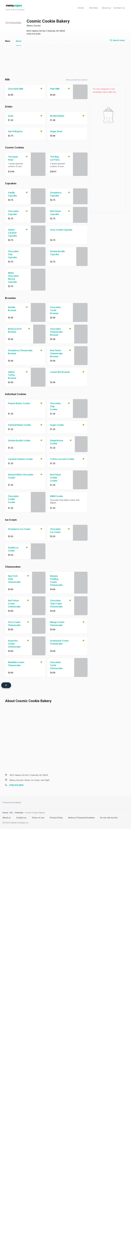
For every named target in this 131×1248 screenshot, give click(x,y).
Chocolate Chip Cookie (55, 406)
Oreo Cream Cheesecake (14, 623)
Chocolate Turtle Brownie (55, 310)
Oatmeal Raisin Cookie (19, 425)
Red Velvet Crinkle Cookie (55, 477)
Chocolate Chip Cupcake (13, 254)
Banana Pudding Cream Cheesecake (56, 580)
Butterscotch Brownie (15, 330)
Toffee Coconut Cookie (62, 459)
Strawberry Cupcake (55, 194)
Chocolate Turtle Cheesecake (56, 665)
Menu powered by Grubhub (76, 80)
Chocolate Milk (15, 88)
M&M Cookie (56, 496)
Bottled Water (57, 116)
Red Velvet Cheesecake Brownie (56, 353)
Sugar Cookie (57, 425)
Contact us (21, 817)
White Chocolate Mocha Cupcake (13, 277)
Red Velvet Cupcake (55, 213)
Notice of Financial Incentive (81, 817)
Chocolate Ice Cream (55, 530)
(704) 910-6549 (33, 34)
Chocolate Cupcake (13, 213)
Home (5, 812)
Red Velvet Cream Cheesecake (14, 603)
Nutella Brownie (12, 309)
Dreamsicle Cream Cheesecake (59, 642)
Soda (10, 116)
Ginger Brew (56, 131)
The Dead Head (13, 158)
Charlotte (19, 812)
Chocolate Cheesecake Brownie (56, 332)
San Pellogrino (15, 131)
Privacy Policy (56, 817)
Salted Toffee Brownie (12, 375)
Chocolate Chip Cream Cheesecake (56, 603)
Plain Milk (54, 88)
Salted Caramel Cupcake (12, 232)
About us (7, 817)
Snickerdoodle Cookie (19, 440)
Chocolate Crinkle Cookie (13, 499)
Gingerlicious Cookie (56, 442)
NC (11, 812)
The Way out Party (55, 158)
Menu (7, 41)
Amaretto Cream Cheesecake (14, 643)
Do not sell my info (109, 817)
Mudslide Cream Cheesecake (16, 664)
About (18, 41)
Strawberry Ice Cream (19, 529)
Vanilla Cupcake (12, 194)
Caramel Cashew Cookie (20, 459)
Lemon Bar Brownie (60, 372)
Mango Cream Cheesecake (57, 623)
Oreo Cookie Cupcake (61, 229)
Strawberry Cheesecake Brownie (20, 352)
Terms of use (38, 817)
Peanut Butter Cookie (19, 403)
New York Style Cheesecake (14, 579)
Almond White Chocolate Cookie (20, 476)
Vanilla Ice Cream (13, 549)
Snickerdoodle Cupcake (57, 253)
